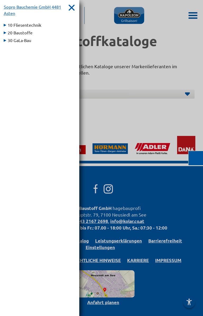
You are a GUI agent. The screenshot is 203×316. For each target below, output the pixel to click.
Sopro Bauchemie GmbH (32, 10)
